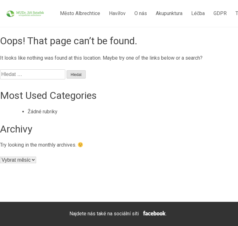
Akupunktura (169, 13)
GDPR (220, 13)
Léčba (198, 13)
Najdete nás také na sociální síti (118, 214)
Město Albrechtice (80, 13)
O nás (140, 13)
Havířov (117, 13)
